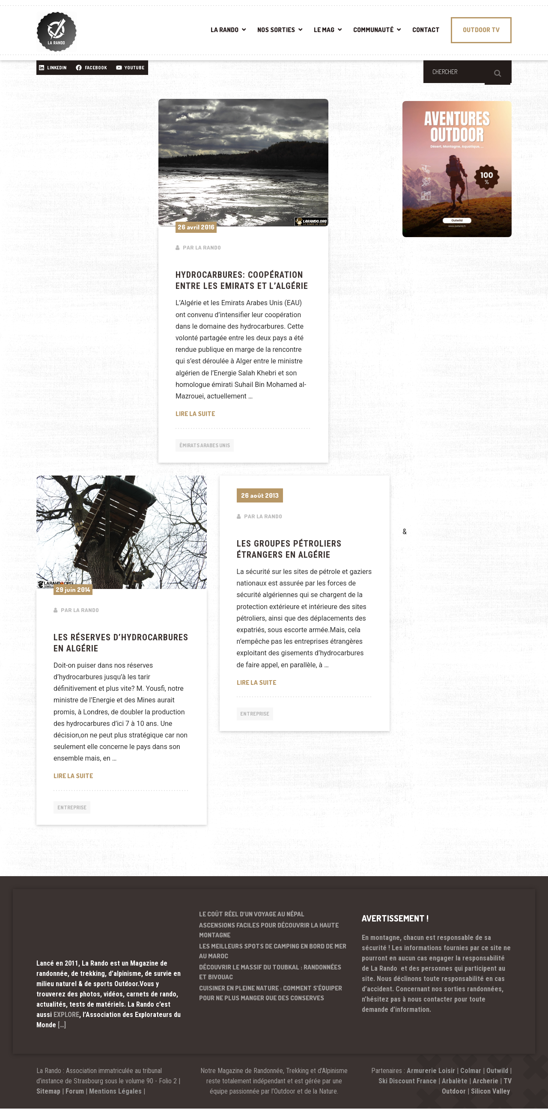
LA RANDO (224, 30)
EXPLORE (66, 1018)
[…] (62, 1028)
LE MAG (324, 30)
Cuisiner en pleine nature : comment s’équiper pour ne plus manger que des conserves (270, 997)
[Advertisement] (466, 394)
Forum (75, 1095)
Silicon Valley (491, 1095)
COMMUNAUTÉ (373, 30)
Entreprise (74, 810)
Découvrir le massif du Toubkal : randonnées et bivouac (270, 976)
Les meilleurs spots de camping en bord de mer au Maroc (272, 955)
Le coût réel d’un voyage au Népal (251, 917)
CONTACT (426, 30)
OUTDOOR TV (481, 30)
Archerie (485, 1084)
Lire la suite (244, 413)
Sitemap (48, 1095)
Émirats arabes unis (209, 446)
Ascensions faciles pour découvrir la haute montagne (269, 934)
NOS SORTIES (276, 30)
